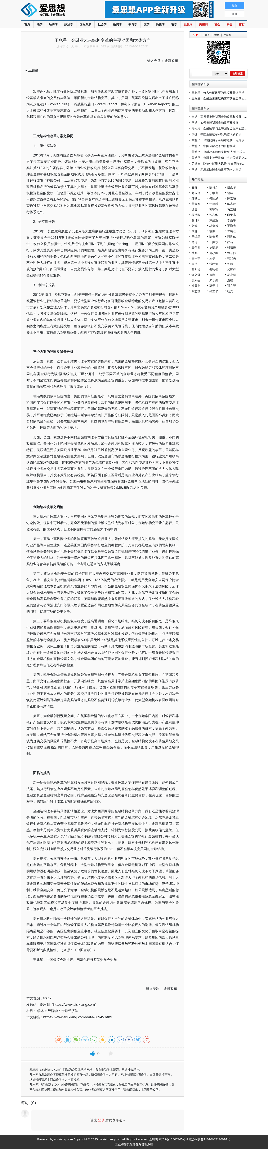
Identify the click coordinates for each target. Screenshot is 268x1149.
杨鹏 (212, 231)
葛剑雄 (196, 269)
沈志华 (213, 215)
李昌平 (231, 220)
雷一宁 (196, 258)
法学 (40, 24)
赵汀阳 (196, 220)
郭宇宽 (213, 209)
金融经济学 (69, 1010)
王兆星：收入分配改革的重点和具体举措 (218, 92)
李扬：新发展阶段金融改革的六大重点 (216, 169)
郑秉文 (196, 286)
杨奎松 (213, 226)
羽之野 (231, 286)
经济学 (53, 24)
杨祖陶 (196, 215)
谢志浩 (196, 291)
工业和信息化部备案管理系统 (134, 1144)
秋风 (194, 253)
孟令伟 (231, 253)
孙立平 (213, 291)
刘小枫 (213, 253)
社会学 (102, 24)
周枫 (212, 258)
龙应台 (196, 193)
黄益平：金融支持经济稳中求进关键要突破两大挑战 (225, 158)
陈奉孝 (213, 237)
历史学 (160, 24)
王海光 (231, 226)
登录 (101, 1120)
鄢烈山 (196, 198)
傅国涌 (213, 198)
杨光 (230, 291)
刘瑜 (230, 264)
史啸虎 (213, 247)
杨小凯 (231, 275)
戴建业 (213, 220)
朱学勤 (213, 280)
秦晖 (194, 187)
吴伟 (194, 264)
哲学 (174, 24)
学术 (40, 1010)
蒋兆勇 (231, 258)
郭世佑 (231, 237)
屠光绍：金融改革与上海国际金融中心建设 (219, 128)
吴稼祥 (231, 269)
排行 (242, 24)
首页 (27, 24)
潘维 (230, 280)
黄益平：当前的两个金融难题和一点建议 (218, 140)
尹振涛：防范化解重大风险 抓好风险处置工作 (221, 164)
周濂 (194, 231)
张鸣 (194, 226)
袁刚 (212, 275)
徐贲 (194, 209)
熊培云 (231, 247)
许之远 (196, 275)
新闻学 (117, 24)
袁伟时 (196, 247)
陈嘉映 (231, 198)
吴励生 (196, 280)
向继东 (231, 215)
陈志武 (231, 204)
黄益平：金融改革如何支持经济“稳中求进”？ (220, 152)
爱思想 (54, 10)
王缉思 (196, 237)
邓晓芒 (231, 231)
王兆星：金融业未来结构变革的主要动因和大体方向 (225, 98)
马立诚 (231, 209)
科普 (229, 24)
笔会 (217, 24)
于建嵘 (213, 204)
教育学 (132, 24)
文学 (146, 24)
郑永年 (231, 187)
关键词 (203, 24)
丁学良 (213, 193)
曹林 (230, 193)
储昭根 (213, 269)
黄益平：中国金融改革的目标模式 (214, 146)
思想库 (188, 24)
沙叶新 (213, 264)
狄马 (230, 242)
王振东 (213, 242)
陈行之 (213, 187)
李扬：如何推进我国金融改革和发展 (215, 122)
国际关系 (85, 24)
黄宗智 (196, 204)
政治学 (68, 24)
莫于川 (213, 286)
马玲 (194, 242)
